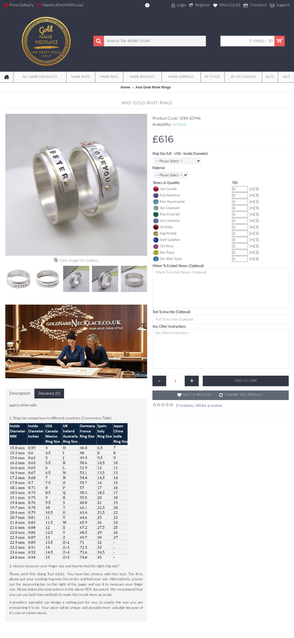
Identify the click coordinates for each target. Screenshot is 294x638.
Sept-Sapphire (166, 239)
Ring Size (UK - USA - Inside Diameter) (180, 153)
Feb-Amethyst (166, 195)
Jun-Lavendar (166, 220)
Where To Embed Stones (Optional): (178, 266)
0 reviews (184, 405)
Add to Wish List (197, 395)
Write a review (209, 405)
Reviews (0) (49, 393)
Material (158, 168)
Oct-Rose (163, 246)
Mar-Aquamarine (169, 201)
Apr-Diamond (166, 208)
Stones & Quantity (166, 183)
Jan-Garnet (165, 189)
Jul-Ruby (163, 227)
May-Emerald (166, 214)
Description (19, 393)
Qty (235, 182)
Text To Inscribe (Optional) (171, 312)
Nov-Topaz (164, 252)
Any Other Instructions (169, 326)
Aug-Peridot (165, 233)
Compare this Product (243, 395)
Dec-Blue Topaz (167, 259)
